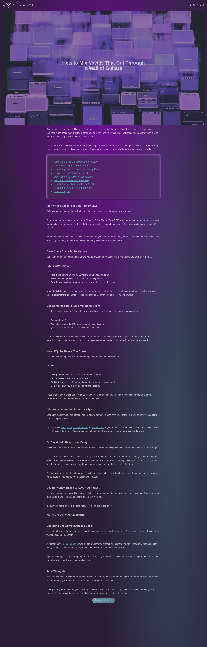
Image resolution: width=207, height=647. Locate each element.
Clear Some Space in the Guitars (71, 165)
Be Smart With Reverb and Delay (71, 180)
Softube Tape (98, 427)
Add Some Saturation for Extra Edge (73, 176)
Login (189, 5)
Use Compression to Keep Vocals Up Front (77, 169)
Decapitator (66, 427)
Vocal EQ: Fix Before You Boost (71, 173)
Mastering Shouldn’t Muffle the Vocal (73, 188)
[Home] (18, 5)
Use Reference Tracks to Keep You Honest (77, 184)
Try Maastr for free (103, 600)
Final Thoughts (62, 191)
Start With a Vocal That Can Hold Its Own (76, 162)
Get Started (198, 5)
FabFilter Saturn (80, 427)
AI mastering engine (69, 544)
